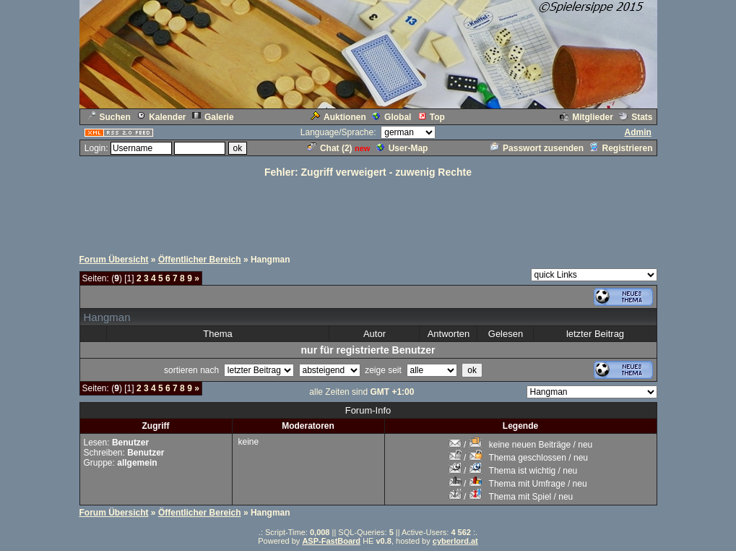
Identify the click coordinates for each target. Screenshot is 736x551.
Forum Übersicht (114, 260)
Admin (637, 132)
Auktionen (338, 117)
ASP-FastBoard (331, 541)
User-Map (402, 148)
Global (391, 117)
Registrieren (620, 148)
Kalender (161, 117)
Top (431, 117)
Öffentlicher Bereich (199, 260)
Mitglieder (586, 117)
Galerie (213, 117)
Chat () (330, 148)
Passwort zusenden (537, 148)
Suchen (109, 117)
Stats (635, 117)
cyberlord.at (455, 541)
